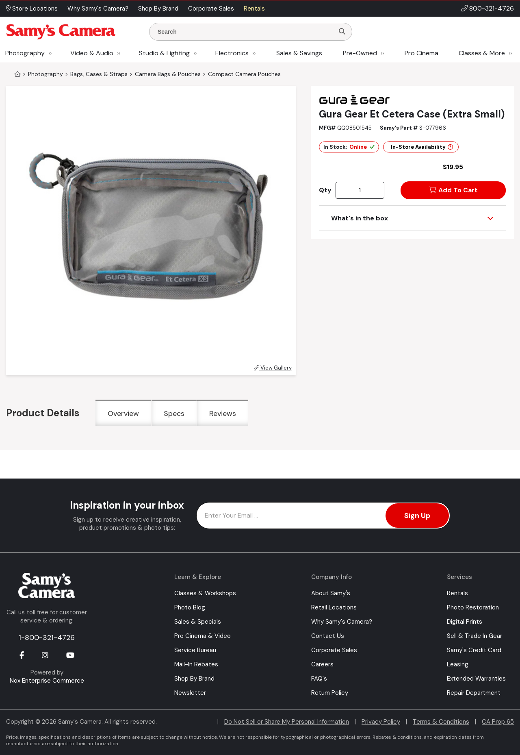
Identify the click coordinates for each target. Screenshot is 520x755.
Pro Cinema (421, 53)
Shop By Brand (194, 678)
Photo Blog (189, 607)
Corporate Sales (334, 650)
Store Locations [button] (32, 8)
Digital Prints (464, 622)
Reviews (222, 413)
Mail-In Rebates (196, 664)
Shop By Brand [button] (158, 8)
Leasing (457, 664)
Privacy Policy (381, 722)
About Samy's (330, 593)
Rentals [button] (254, 8)
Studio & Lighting (164, 53)
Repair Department (473, 693)
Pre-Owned (360, 53)
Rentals (457, 593)
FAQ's (319, 678)
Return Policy (329, 693)
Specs (174, 413)
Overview (123, 413)
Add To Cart (453, 190)
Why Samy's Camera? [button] (97, 8)
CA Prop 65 (498, 722)
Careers (322, 664)
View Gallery (273, 367)
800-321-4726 (491, 8)
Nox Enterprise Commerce (47, 681)
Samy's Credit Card (474, 650)
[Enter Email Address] (323, 515)
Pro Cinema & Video (202, 636)
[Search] (342, 31)
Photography (25, 53)
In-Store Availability (422, 147)
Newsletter (190, 693)
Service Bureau (195, 650)
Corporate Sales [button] (211, 8)
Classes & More (482, 53)
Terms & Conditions (441, 722)
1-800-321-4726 (47, 637)
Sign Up (417, 515)
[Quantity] (360, 190)
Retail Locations (334, 607)
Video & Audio (91, 53)
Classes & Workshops (205, 593)
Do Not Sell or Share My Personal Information (286, 722)
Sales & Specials (197, 622)
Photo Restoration (473, 607)
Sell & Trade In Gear (474, 636)
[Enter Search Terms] (245, 31)
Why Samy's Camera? (341, 622)
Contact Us (327, 636)
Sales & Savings (299, 53)
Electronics (232, 53)
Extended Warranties (476, 678)
